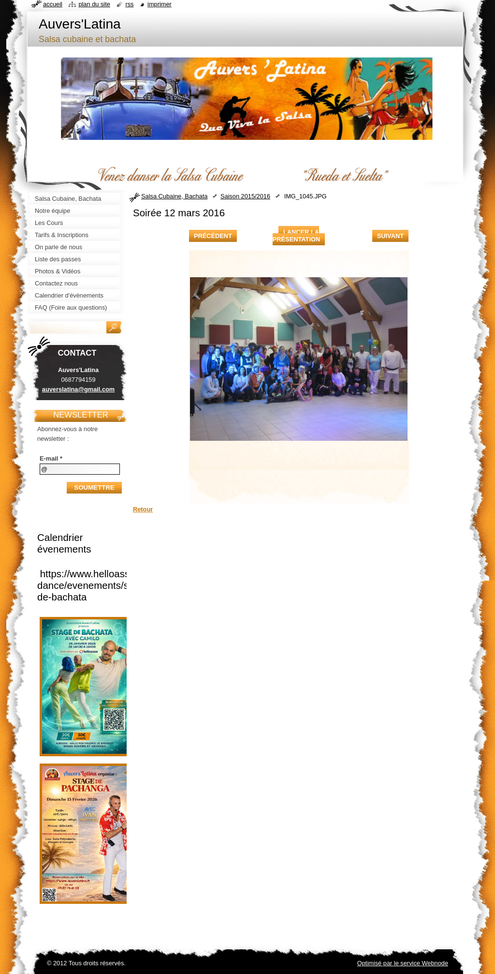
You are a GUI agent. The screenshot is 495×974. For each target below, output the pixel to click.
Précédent (213, 236)
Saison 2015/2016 (245, 196)
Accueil (52, 4)
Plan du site (94, 4)
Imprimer (159, 4)
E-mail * (51, 458)
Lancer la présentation (296, 235)
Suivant (390, 236)
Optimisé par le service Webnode (402, 963)
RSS (129, 4)
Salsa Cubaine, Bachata (174, 196)
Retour (143, 509)
